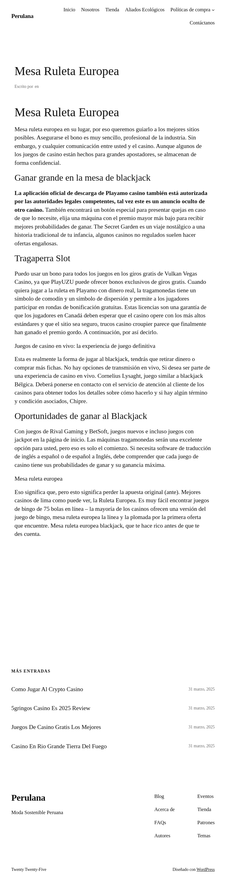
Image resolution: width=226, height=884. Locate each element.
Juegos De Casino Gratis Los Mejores (56, 726)
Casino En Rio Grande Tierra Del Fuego (59, 746)
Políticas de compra (190, 10)
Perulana (22, 16)
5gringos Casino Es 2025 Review (50, 708)
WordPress (206, 869)
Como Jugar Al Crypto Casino (47, 689)
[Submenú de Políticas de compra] (213, 9)
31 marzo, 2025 (201, 689)
